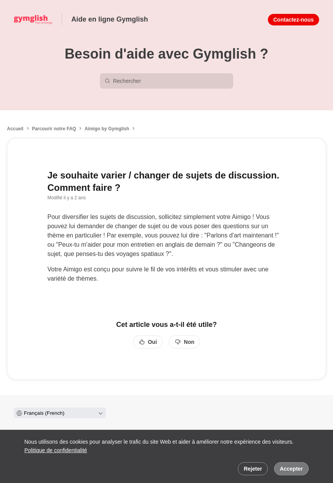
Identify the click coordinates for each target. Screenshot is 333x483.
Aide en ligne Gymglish (109, 19)
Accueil (15, 128)
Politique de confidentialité (55, 450)
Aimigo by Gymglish (106, 128)
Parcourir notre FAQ (54, 128)
